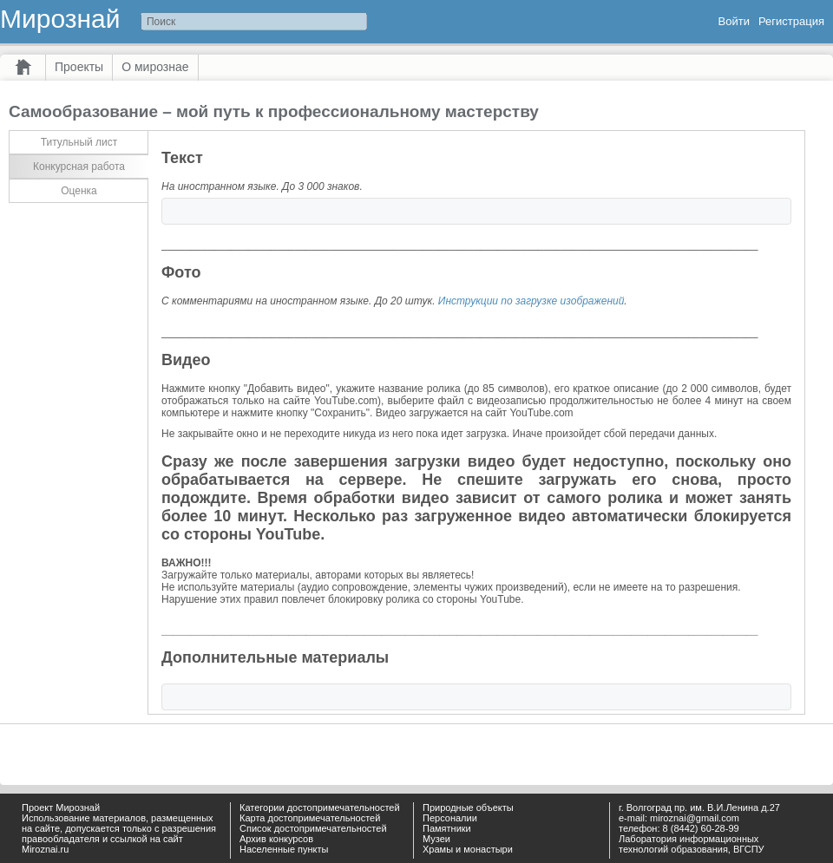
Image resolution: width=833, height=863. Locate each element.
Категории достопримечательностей (319, 807)
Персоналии (450, 818)
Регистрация (791, 21)
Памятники (447, 828)
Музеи (436, 839)
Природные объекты (468, 807)
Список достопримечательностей (313, 828)
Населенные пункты (284, 849)
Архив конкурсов (276, 839)
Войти (734, 21)
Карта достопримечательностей (309, 818)
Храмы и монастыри (468, 849)
